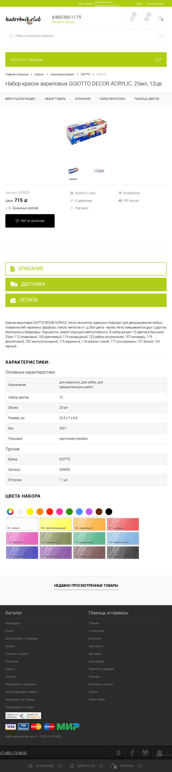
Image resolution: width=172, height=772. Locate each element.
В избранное (129, 193)
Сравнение (46, 766)
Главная (94, 623)
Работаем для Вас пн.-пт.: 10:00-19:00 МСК (33, 736)
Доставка (27, 284)
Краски (10, 669)
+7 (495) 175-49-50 (13, 753)
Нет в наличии (30, 221)
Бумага (10, 646)
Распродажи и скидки (19, 707)
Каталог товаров (86, 59)
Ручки (9, 631)
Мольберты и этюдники (21, 684)
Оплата (24, 300)
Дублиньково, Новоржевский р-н (106, 3)
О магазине (96, 631)
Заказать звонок (63, 22)
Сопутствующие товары (21, 692)
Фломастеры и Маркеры (21, 638)
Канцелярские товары (20, 699)
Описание (26, 269)
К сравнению (81, 200)
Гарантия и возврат (101, 669)
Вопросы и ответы (101, 684)
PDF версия (128, 200)
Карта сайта (97, 699)
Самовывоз (96, 661)
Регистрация (155, 3)
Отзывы (94, 676)
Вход (138, 3)
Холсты (10, 676)
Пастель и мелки (16, 653)
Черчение (11, 661)
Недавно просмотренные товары (86, 585)
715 (18, 200)
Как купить (96, 646)
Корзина (127, 766)
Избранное (87, 766)
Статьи (93, 692)
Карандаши (12, 623)
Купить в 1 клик (83, 193)
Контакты (95, 638)
